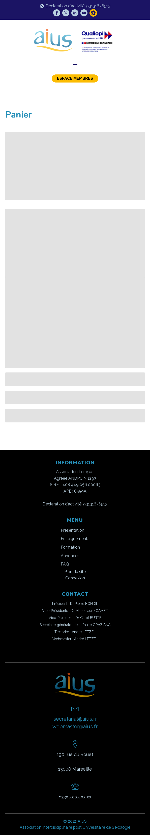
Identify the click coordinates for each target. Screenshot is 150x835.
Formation (70, 547)
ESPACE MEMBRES (75, 78)
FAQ (65, 564)
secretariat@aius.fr (75, 719)
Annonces (70, 555)
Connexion (75, 578)
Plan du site (75, 571)
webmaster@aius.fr (75, 726)
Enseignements (75, 538)
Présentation (72, 530)
